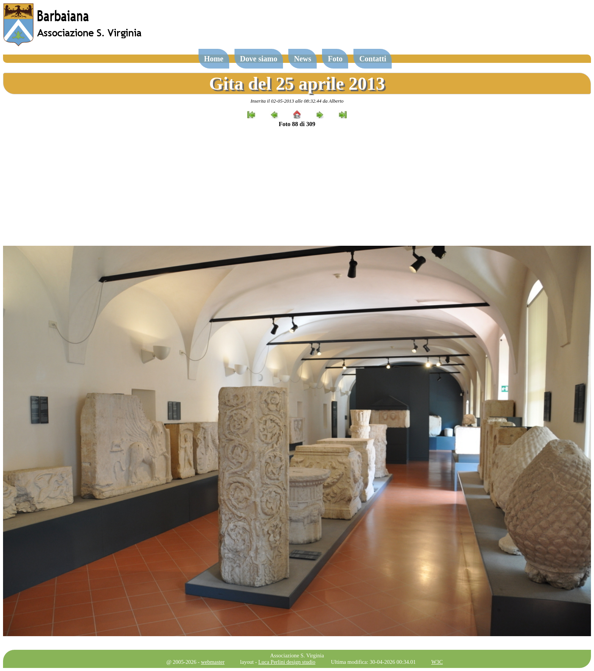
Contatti (372, 59)
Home (214, 59)
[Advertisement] (297, 187)
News (302, 59)
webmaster (212, 662)
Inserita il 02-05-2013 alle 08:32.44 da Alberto (297, 101)
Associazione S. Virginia (297, 655)
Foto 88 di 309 (297, 124)
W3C (436, 662)
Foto (335, 59)
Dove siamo (258, 59)
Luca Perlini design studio (287, 662)
